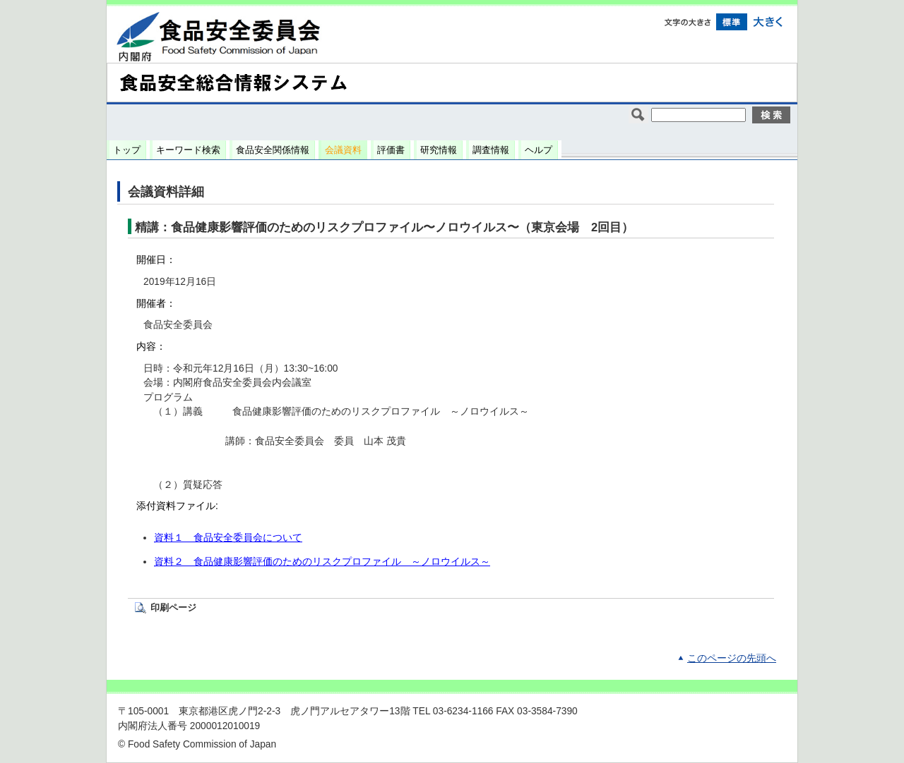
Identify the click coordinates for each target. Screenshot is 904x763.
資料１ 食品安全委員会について (228, 537)
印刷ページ (173, 607)
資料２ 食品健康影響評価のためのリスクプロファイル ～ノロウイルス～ (322, 561)
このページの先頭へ (731, 658)
